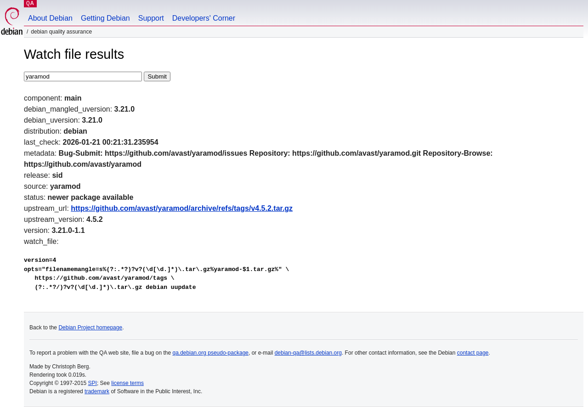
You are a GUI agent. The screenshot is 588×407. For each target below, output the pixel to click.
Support (151, 18)
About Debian (50, 18)
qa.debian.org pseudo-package (211, 353)
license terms (127, 383)
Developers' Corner (203, 18)
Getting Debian (105, 18)
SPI (92, 383)
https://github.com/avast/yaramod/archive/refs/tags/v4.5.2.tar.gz (182, 208)
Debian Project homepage (90, 327)
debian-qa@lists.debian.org (308, 353)
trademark (97, 391)
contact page (473, 353)
